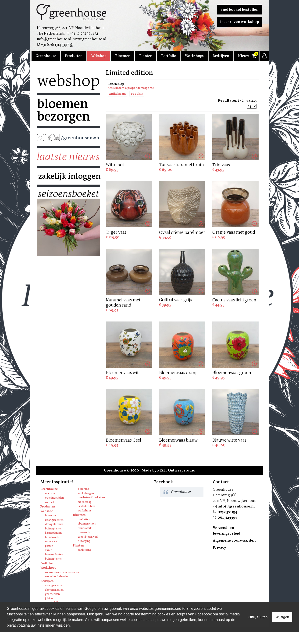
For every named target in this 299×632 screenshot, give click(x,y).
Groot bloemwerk (88, 537)
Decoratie (83, 489)
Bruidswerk (52, 537)
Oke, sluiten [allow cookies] (258, 617)
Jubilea (49, 598)
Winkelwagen (86, 493)
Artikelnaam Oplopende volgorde (131, 88)
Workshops (194, 56)
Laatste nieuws (68, 156)
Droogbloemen (54, 524)
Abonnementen (87, 523)
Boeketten (51, 515)
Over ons (50, 493)
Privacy (219, 547)
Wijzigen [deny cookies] (282, 617)
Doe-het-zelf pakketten (91, 497)
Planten (145, 56)
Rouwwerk (51, 541)
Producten (73, 56)
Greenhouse (46, 56)
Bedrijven (221, 56)
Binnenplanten (54, 554)
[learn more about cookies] (72, 626)
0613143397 (227, 517)
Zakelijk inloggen (68, 176)
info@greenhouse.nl (236, 506)
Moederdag (85, 502)
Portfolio (168, 56)
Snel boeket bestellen (239, 9)
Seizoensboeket (68, 194)
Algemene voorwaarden (234, 540)
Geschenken (52, 594)
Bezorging (84, 541)
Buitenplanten (53, 528)
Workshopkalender (56, 576)
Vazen (48, 550)
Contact (49, 502)
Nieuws (244, 56)
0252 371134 (227, 511)
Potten (49, 546)
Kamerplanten (53, 533)
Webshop (98, 56)
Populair (137, 94)
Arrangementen (54, 520)
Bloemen (122, 56)
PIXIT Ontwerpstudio (176, 470)
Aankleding (84, 550)
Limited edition (86, 506)
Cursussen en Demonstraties (62, 572)
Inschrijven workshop (239, 21)
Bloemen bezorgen (63, 110)
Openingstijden (54, 498)
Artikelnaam (117, 94)
